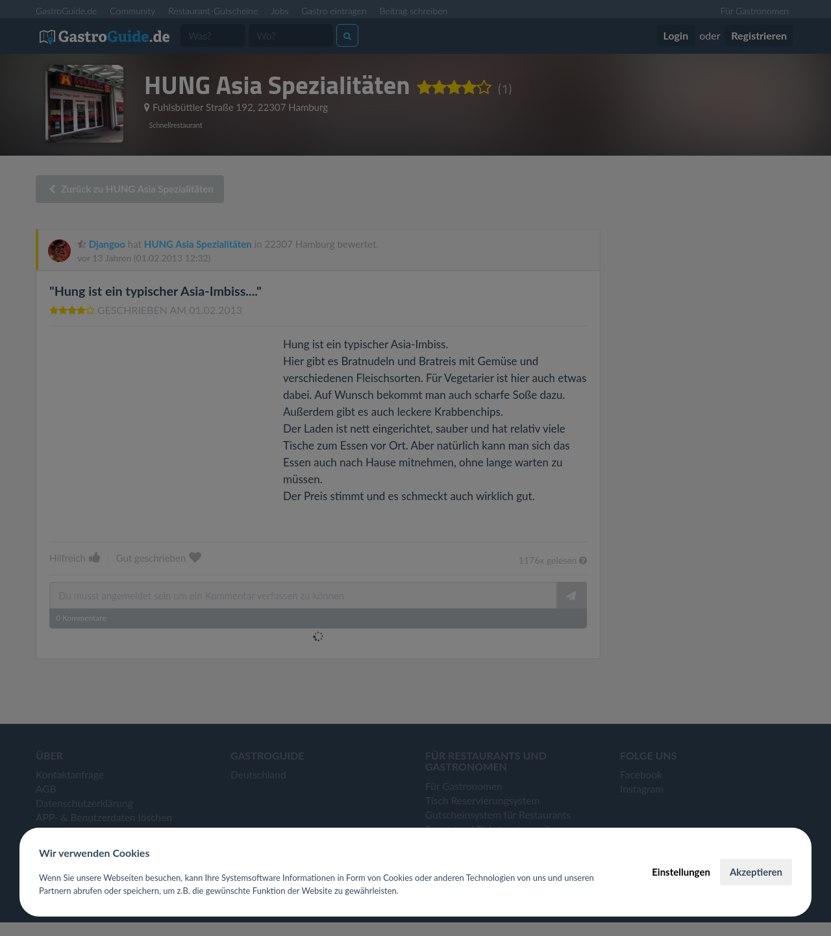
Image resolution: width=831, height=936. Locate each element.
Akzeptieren (756, 872)
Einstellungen (681, 872)
